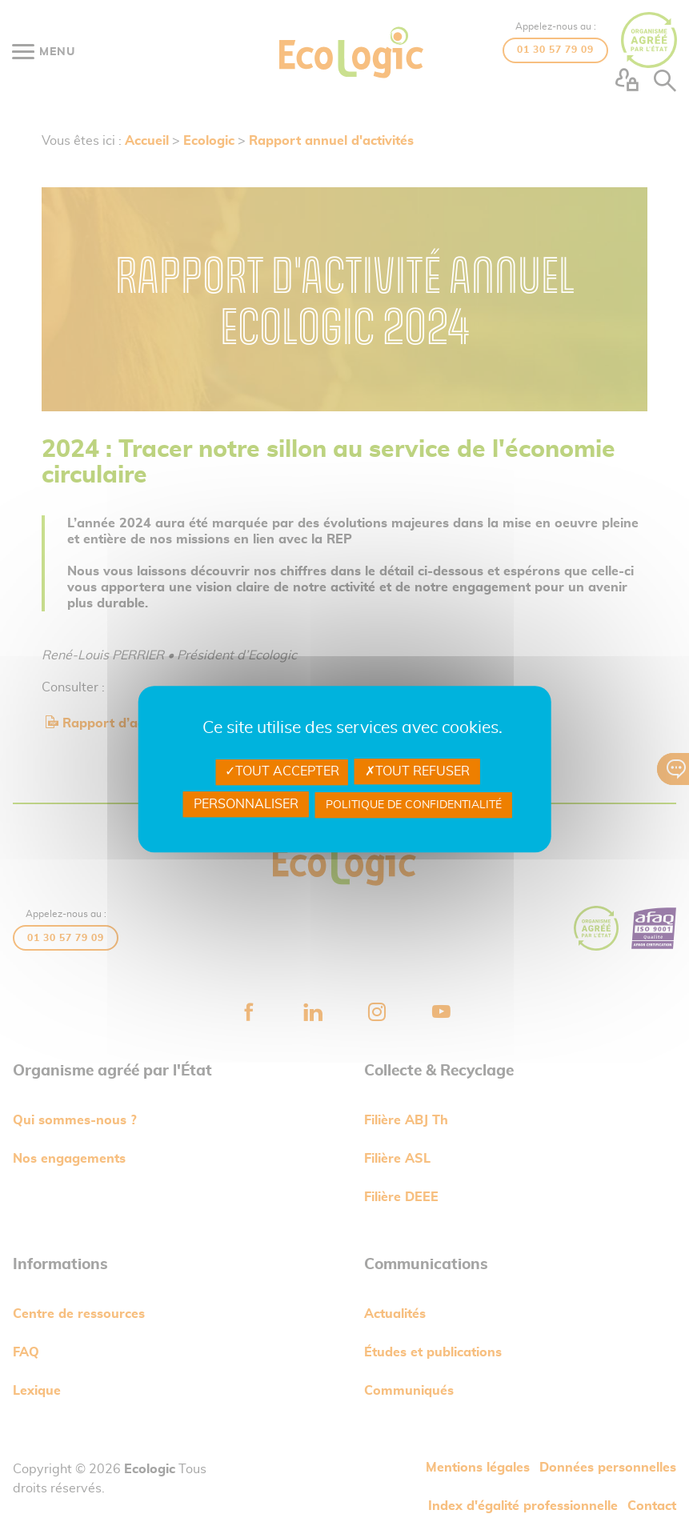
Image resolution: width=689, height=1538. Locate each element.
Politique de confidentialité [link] (414, 805)
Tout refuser (417, 771)
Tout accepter (282, 771)
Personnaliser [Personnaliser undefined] (246, 804)
